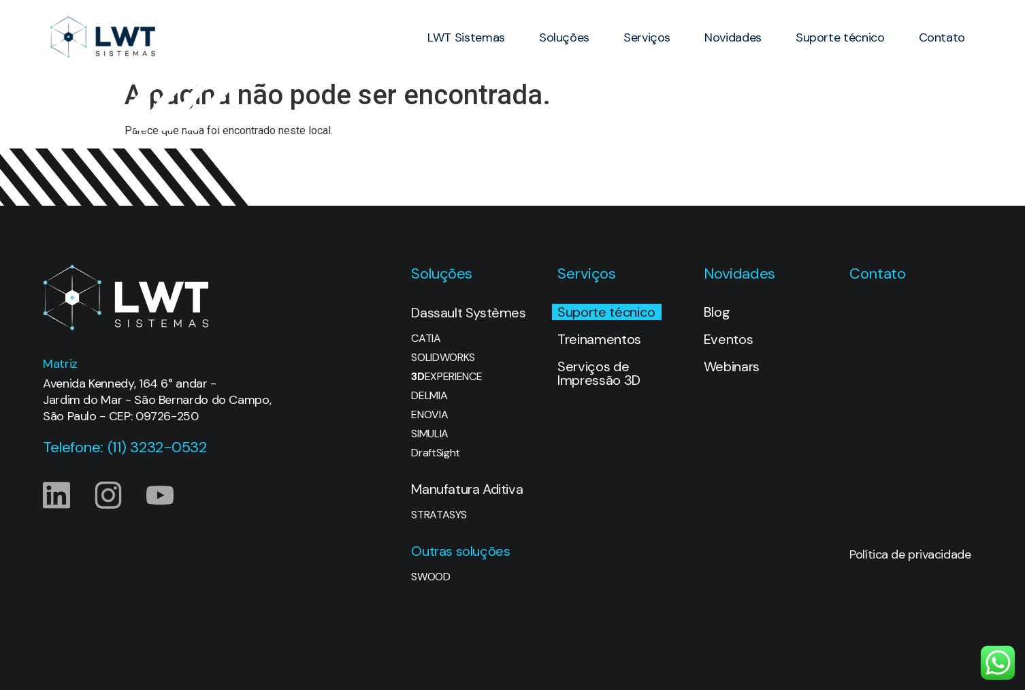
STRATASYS (438, 515)
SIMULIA (430, 434)
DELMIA (429, 396)
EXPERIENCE (446, 376)
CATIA (425, 338)
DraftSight (435, 453)
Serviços (646, 37)
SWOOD (430, 577)
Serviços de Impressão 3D (598, 373)
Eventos (728, 339)
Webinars (732, 366)
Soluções (564, 37)
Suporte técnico (840, 37)
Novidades (733, 37)
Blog (717, 312)
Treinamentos (599, 339)
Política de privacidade (910, 554)
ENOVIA (429, 415)
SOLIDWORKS (443, 357)
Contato (942, 37)
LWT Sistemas (466, 37)
